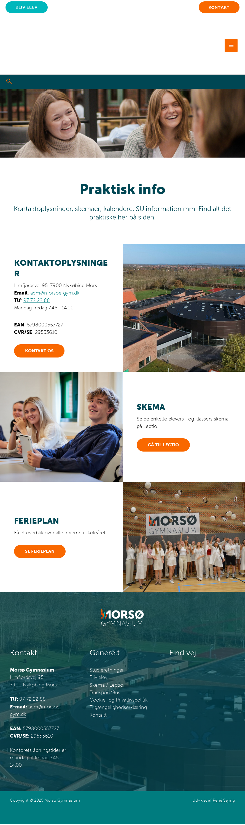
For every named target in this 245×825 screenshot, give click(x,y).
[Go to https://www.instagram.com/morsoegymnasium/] (206, 82)
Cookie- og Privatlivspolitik (119, 700)
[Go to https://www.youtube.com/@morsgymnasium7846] (229, 82)
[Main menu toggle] (231, 46)
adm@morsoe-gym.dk (54, 294)
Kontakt (98, 715)
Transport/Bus (105, 693)
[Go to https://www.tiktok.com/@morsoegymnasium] (218, 82)
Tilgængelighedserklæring (118, 708)
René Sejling (224, 801)
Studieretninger (107, 671)
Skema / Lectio (106, 686)
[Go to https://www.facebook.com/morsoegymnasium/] (194, 82)
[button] (28, 7)
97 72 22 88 (36, 301)
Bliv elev (98, 678)
